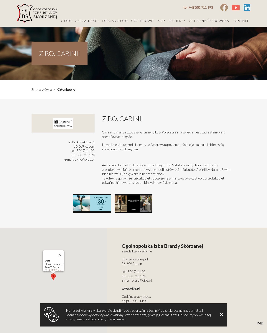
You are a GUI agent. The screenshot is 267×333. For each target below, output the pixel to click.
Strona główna (42, 89)
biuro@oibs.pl (85, 159)
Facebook (224, 7)
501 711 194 (137, 276)
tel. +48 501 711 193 (198, 7)
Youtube (236, 7)
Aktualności (86, 21)
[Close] (59, 254)
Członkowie (142, 21)
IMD (260, 323)
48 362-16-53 (55, 270)
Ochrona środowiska (209, 21)
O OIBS (66, 21)
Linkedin (246, 7)
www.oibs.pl (131, 288)
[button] (53, 276)
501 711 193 (137, 272)
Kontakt (240, 21)
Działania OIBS (115, 21)
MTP (161, 21)
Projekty (177, 21)
